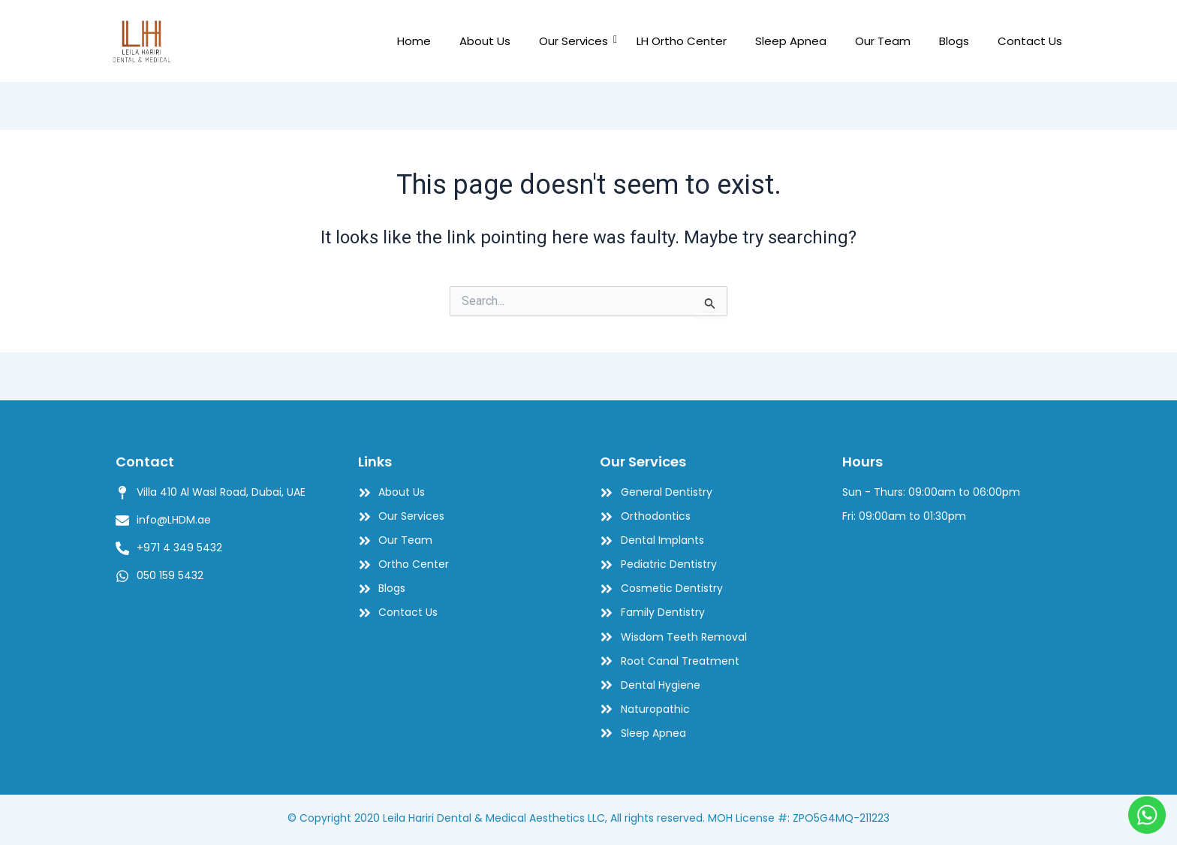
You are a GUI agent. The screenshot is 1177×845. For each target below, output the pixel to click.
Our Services (577, 41)
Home (414, 41)
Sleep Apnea (790, 41)
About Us (484, 41)
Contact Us (1030, 41)
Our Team (883, 41)
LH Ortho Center (682, 41)
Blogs (954, 41)
